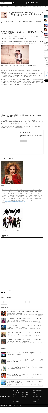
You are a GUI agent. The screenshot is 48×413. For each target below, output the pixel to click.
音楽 (11, 6)
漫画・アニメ (15, 394)
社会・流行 (24, 396)
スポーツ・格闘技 (25, 392)
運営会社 (34, 401)
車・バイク (15, 399)
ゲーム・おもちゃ (16, 401)
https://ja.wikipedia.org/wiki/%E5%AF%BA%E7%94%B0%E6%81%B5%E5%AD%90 (13, 201)
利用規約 (34, 398)
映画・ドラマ (15, 396)
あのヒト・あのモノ (25, 394)
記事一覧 (34, 392)
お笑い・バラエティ (16, 392)
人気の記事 (35, 394)
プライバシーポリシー (37, 399)
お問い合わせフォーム (37, 396)
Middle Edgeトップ (4, 6)
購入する (24, 140)
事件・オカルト (25, 398)
